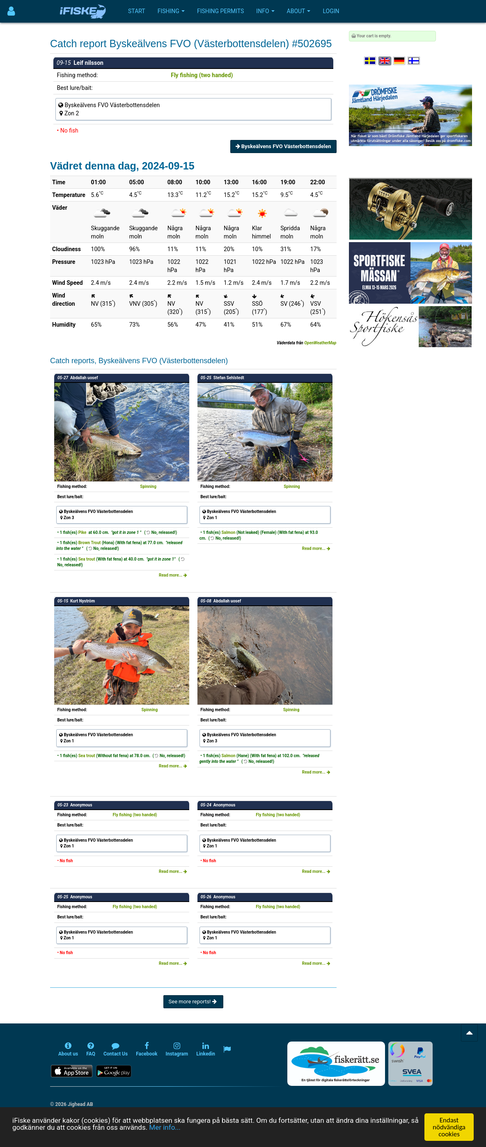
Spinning (148, 486)
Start (136, 11)
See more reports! (193, 1001)
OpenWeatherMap (320, 343)
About (299, 11)
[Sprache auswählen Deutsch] (399, 61)
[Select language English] (385, 61)
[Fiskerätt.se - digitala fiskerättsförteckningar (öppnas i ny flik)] (336, 1064)
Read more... (173, 575)
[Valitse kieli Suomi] (414, 61)
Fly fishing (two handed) (202, 75)
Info (265, 11)
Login (331, 11)
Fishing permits (220, 11)
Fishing (171, 11)
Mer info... (164, 1128)
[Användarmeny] (11, 11)
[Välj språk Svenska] (370, 61)
